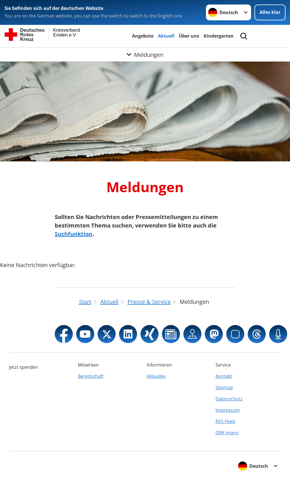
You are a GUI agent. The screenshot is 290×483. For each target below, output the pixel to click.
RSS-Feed (225, 421)
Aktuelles (156, 376)
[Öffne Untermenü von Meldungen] (145, 54)
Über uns (189, 36)
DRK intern (227, 433)
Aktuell (166, 36)
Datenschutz (229, 399)
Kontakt (224, 376)
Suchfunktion (73, 234)
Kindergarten (219, 36)
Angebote (142, 36)
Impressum (228, 410)
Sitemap (224, 387)
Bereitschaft (91, 376)
